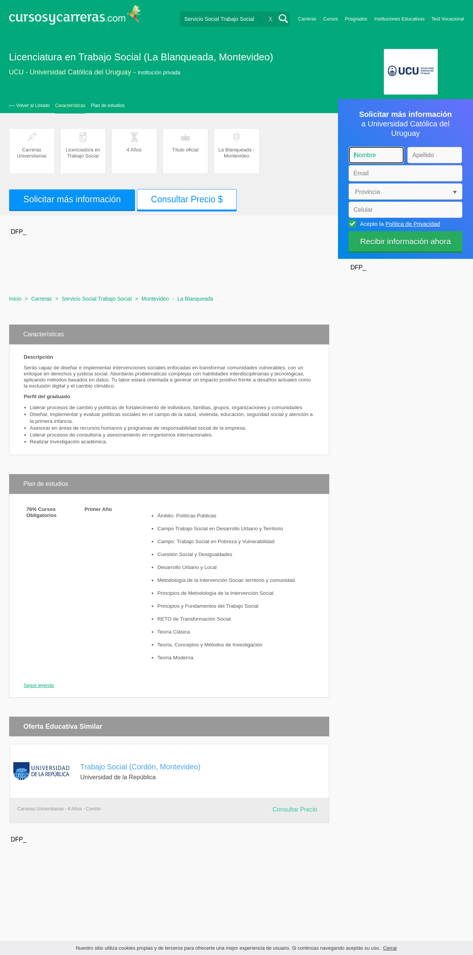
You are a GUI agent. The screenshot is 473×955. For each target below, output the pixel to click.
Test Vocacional (447, 19)
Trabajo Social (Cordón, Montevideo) (140, 767)
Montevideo (155, 299)
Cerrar (390, 948)
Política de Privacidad (412, 224)
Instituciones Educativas (399, 19)
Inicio (15, 299)
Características (70, 105)
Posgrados (356, 19)
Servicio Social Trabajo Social (97, 299)
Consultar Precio (294, 809)
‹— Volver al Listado (29, 105)
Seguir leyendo (39, 685)
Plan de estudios (108, 105)
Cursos (330, 19)
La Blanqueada (195, 299)
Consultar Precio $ (187, 199)
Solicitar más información (72, 199)
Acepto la (399, 223)
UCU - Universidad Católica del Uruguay (70, 72)
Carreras (307, 19)
